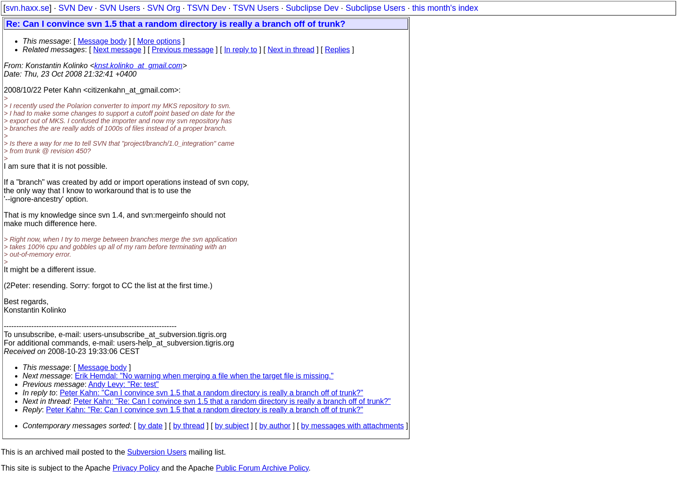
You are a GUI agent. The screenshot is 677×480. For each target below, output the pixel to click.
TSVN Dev (206, 8)
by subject (232, 426)
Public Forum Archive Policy (262, 468)
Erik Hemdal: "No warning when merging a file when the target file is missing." (204, 376)
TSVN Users (256, 8)
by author (275, 426)
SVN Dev (75, 8)
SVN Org (163, 8)
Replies (337, 50)
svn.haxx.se (27, 8)
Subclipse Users (375, 8)
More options (159, 41)
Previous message (183, 50)
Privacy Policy (135, 468)
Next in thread (291, 50)
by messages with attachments (352, 426)
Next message (117, 50)
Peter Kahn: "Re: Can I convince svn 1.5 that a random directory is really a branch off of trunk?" (232, 401)
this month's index (445, 8)
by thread (189, 426)
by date (150, 426)
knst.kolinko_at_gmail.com (138, 66)
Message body (102, 41)
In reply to (240, 50)
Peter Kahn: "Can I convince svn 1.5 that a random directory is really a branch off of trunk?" (211, 393)
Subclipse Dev (312, 8)
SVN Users (119, 8)
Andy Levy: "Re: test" (123, 384)
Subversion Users (157, 452)
